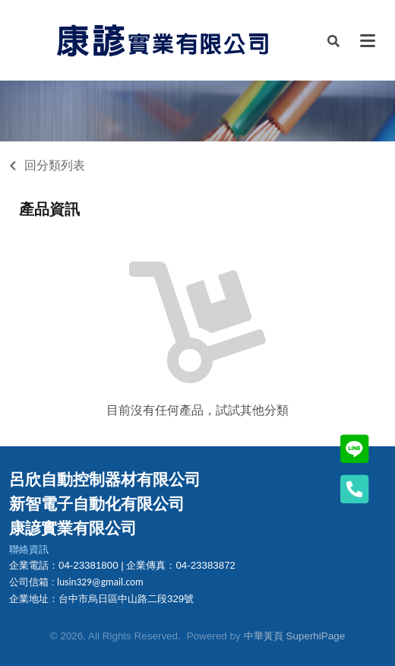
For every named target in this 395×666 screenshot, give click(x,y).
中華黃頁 (263, 636)
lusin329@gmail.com (100, 582)
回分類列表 (54, 165)
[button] (333, 40)
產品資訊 (49, 209)
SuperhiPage (316, 636)
